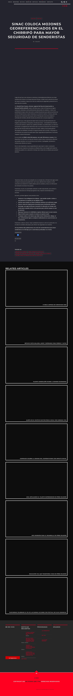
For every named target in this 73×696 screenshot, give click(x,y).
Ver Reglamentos (12, 658)
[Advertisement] (36, 10)
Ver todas (24, 658)
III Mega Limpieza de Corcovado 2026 (30, 633)
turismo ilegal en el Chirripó (43, 253)
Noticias (33, 18)
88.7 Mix (44, 635)
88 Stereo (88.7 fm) (33, 681)
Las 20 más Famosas (44, 640)
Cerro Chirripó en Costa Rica (35, 251)
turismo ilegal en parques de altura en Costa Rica (28, 255)
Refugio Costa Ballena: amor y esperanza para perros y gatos (30, 640)
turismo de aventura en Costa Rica (24, 253)
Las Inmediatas (45, 630)
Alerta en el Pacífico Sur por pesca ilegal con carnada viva (30, 654)
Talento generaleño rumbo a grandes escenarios (30, 647)
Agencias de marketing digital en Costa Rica (45, 689)
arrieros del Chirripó (21, 251)
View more (36, 288)
